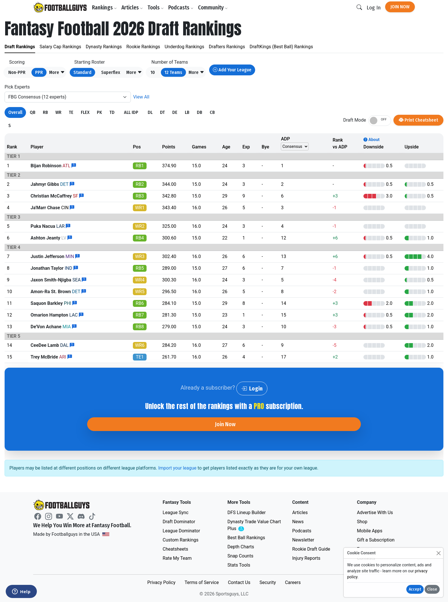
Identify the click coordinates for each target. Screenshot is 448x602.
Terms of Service (202, 582)
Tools (155, 7)
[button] (57, 72)
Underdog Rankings (184, 46)
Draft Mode (354, 120)
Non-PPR (16, 72)
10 (153, 72)
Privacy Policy (161, 582)
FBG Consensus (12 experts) (37, 97)
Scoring (17, 62)
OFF (384, 119)
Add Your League (232, 70)
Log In (374, 7)
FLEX (85, 112)
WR (58, 112)
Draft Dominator (179, 521)
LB (187, 112)
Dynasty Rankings (104, 46)
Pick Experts (17, 87)
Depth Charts (240, 546)
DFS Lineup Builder (246, 512)
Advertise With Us (375, 512)
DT (162, 112)
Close (432, 589)
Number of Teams (169, 62)
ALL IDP (131, 112)
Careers (293, 582)
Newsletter (303, 540)
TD (112, 112)
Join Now (400, 6)
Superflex (110, 72)
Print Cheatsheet (418, 120)
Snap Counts (240, 556)
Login (252, 388)
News (298, 521)
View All (141, 97)
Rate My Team (177, 558)
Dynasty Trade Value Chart (254, 525)
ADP (285, 139)
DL (150, 112)
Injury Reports (306, 558)
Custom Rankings (180, 540)
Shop (362, 521)
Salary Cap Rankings (60, 46)
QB (32, 112)
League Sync (175, 512)
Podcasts (180, 7)
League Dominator (181, 530)
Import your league (177, 468)
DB (199, 112)
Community (213, 7)
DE (174, 112)
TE (71, 112)
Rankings (104, 7)
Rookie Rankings (143, 46)
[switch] (379, 120)
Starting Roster (89, 62)
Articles (132, 7)
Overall (15, 112)
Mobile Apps (369, 530)
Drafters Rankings (227, 46)
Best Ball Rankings (246, 537)
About (371, 139)
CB (212, 112)
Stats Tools (238, 565)
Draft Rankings (20, 46)
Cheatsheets (175, 549)
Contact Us (239, 582)
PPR (39, 72)
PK (99, 112)
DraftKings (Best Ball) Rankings (281, 46)
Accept (415, 589)
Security (267, 582)
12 (173, 72)
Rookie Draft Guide (311, 549)
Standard (82, 72)
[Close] (438, 553)
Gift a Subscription (376, 540)
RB (45, 112)
